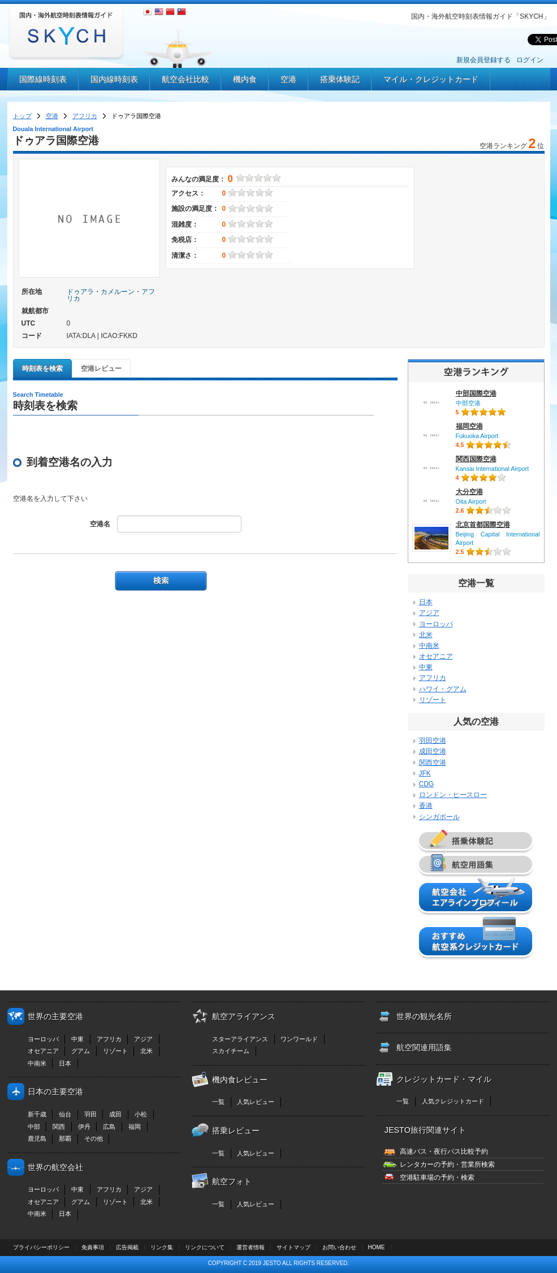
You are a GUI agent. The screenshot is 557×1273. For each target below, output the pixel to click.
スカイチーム (230, 1050)
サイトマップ (293, 1247)
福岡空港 (469, 426)
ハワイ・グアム (443, 689)
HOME (376, 1247)
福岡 (134, 1126)
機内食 (245, 79)
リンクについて (204, 1247)
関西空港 (432, 763)
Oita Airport (471, 501)
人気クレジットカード (453, 1101)
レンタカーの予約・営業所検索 (447, 1164)
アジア (429, 613)
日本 (426, 602)
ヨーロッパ (436, 624)
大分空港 (469, 492)
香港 (426, 805)
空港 (288, 79)
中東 (426, 667)
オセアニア (436, 656)
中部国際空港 (476, 393)
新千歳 (37, 1114)
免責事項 (92, 1247)
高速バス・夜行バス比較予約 (444, 1151)
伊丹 (84, 1126)
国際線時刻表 (43, 79)
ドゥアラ (80, 292)
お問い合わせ (339, 1247)
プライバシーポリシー (41, 1247)
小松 (141, 1114)
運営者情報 (250, 1247)
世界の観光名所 (424, 1016)
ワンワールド (299, 1039)
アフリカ (84, 115)
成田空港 (432, 751)
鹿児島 (37, 1138)
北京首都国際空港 (483, 525)
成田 (115, 1114)
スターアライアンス (240, 1039)
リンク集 (161, 1247)
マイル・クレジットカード (430, 79)
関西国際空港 (476, 459)
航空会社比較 (185, 79)
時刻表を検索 (42, 369)
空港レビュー (101, 369)
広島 (109, 1126)
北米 (426, 635)
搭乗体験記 (340, 79)
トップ (22, 115)
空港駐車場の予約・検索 (437, 1177)
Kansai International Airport (492, 468)
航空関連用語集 (424, 1047)
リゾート (432, 700)
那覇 (65, 1138)
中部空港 (468, 403)
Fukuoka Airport (477, 435)
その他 (93, 1138)
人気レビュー (255, 1101)
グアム (80, 1050)
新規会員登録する (483, 60)
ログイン (529, 60)
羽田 (90, 1114)
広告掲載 (127, 1247)
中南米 (429, 646)
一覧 (218, 1101)
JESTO (272, 1263)
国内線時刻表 (114, 79)
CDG (426, 784)
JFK (425, 773)
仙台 (65, 1114)
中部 (34, 1126)
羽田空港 (432, 740)
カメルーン (118, 292)
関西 (59, 1126)
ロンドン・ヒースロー (453, 795)
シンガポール (439, 817)
